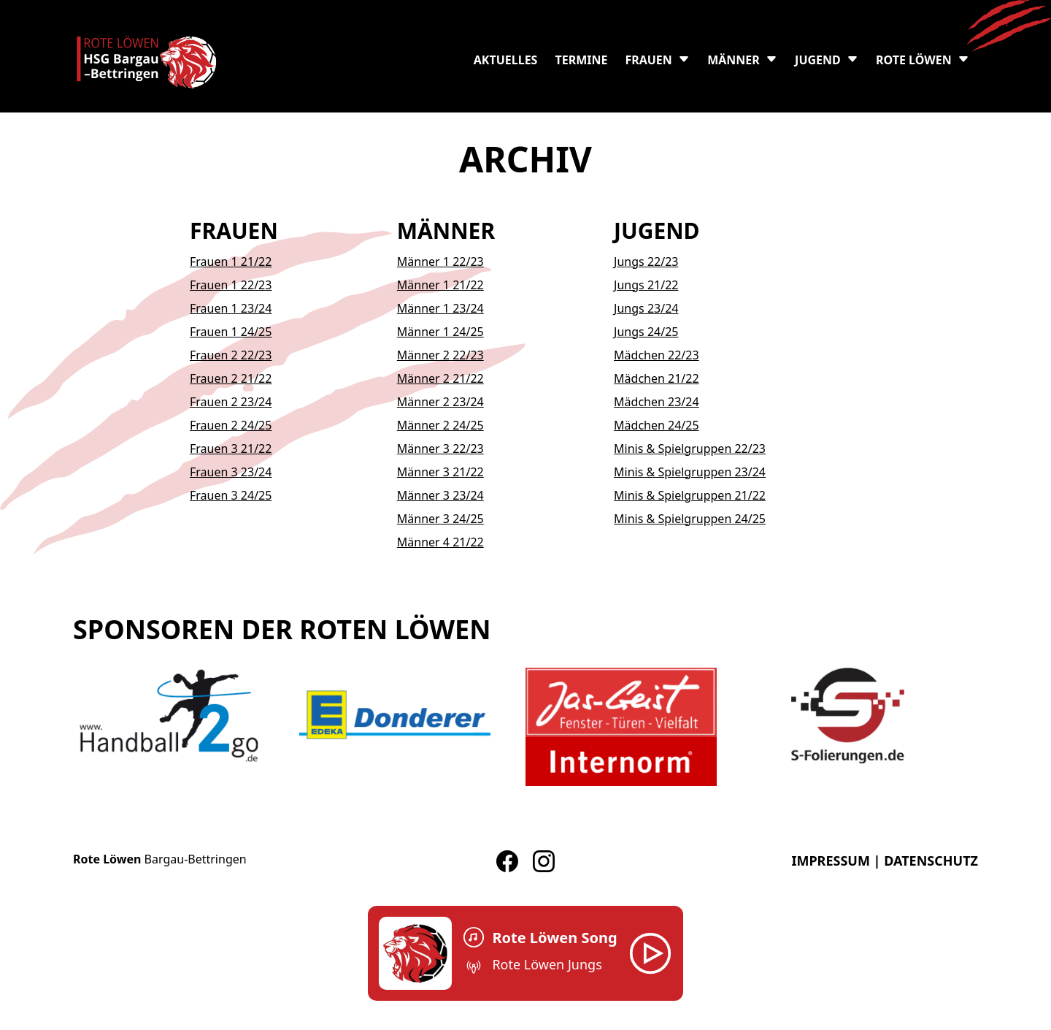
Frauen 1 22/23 (231, 285)
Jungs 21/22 (646, 285)
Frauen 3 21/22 (231, 448)
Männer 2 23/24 (440, 402)
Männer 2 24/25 (440, 425)
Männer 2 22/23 (440, 355)
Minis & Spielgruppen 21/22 (690, 495)
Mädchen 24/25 (656, 425)
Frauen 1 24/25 (231, 332)
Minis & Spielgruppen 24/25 (690, 519)
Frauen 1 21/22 (231, 261)
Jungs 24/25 (646, 332)
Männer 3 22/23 (440, 448)
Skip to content (41, 9)
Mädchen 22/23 (656, 355)
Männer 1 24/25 (440, 332)
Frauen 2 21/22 (231, 378)
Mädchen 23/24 (656, 402)
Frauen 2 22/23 (231, 355)
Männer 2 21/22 (440, 378)
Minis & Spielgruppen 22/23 (690, 448)
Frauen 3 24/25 (231, 495)
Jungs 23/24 (646, 308)
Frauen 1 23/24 (231, 308)
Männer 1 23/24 (440, 308)
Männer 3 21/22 (440, 472)
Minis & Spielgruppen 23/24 (690, 472)
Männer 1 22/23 (440, 261)
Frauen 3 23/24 (231, 472)
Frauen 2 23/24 (231, 402)
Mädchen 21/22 (656, 378)
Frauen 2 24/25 (231, 425)
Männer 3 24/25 (440, 519)
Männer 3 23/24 (440, 495)
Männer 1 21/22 (440, 285)
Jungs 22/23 (646, 261)
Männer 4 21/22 (440, 542)
